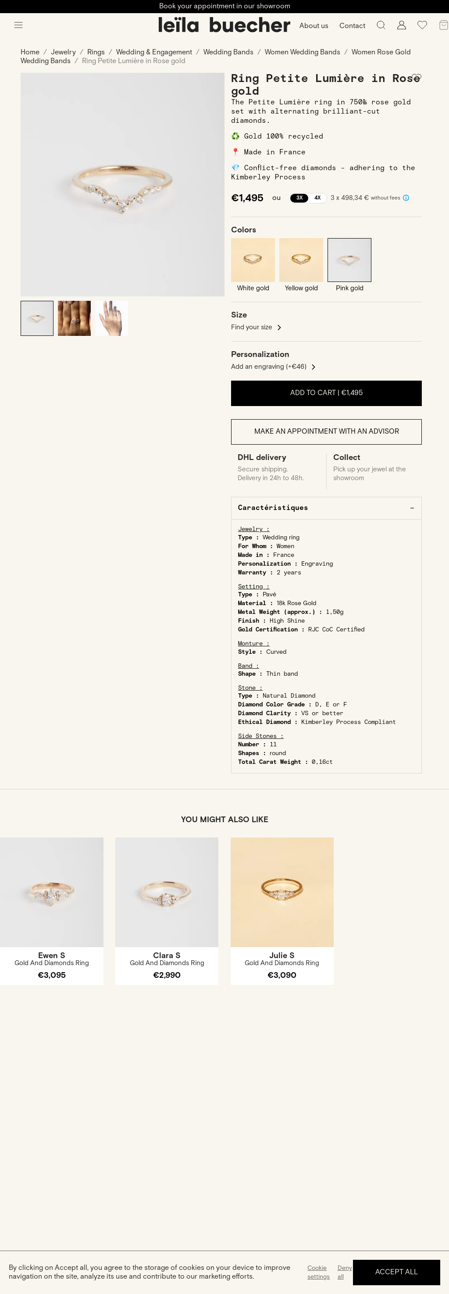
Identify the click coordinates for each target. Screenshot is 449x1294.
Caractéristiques (273, 508)
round (278, 753)
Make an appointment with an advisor (326, 431)
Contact (352, 26)
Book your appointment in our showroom (224, 6)
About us (313, 26)
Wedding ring (281, 538)
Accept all (396, 1272)
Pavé (269, 595)
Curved (276, 652)
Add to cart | (326, 393)
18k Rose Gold (297, 603)
